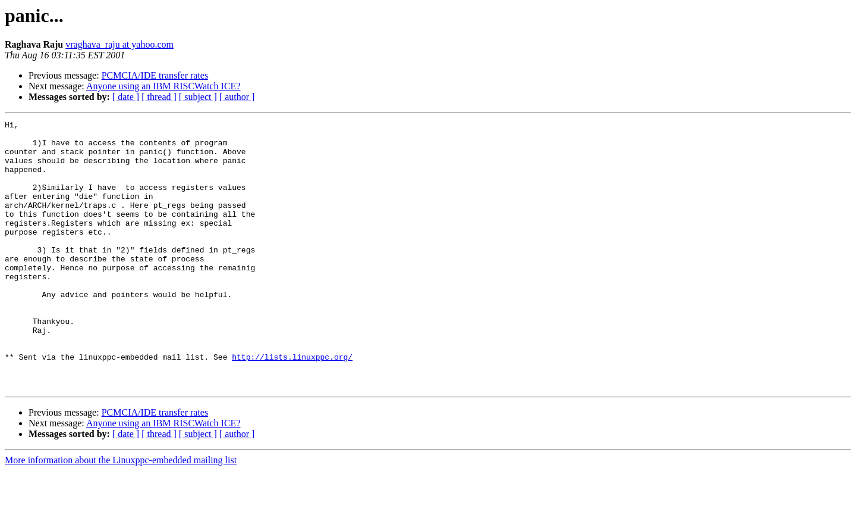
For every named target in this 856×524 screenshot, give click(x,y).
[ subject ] (198, 97)
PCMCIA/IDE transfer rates (155, 75)
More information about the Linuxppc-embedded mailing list (121, 514)
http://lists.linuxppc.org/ (292, 405)
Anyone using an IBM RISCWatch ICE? (163, 86)
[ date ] (125, 97)
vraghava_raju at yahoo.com (119, 44)
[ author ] (237, 97)
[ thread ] (159, 97)
